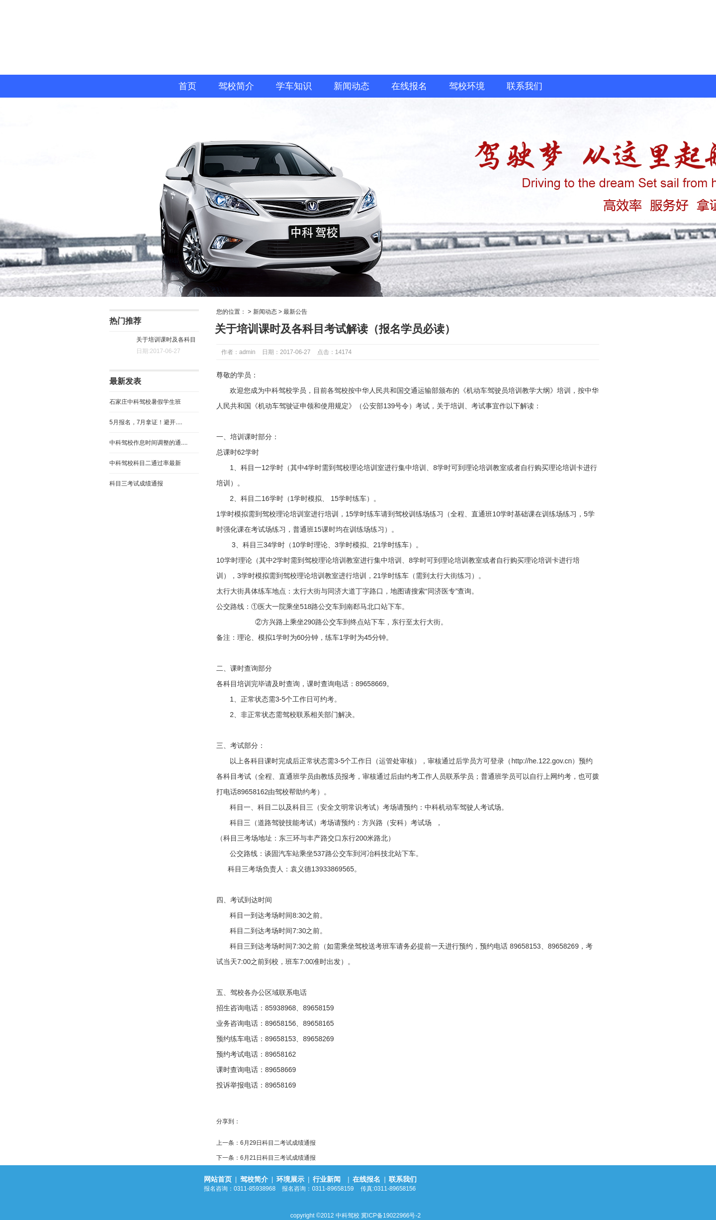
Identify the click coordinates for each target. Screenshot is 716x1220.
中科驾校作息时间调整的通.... (148, 442)
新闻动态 (351, 86)
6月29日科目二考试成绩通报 (278, 1142)
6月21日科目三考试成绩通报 (278, 1157)
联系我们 (524, 86)
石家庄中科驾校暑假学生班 (145, 401)
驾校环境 (467, 86)
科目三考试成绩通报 (136, 483)
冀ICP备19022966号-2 (391, 1215)
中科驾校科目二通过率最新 (145, 463)
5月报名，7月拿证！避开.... (145, 422)
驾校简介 (236, 86)
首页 (187, 86)
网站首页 (218, 1179)
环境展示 (290, 1179)
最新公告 (295, 311)
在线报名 (409, 86)
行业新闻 (328, 1179)
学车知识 (294, 86)
